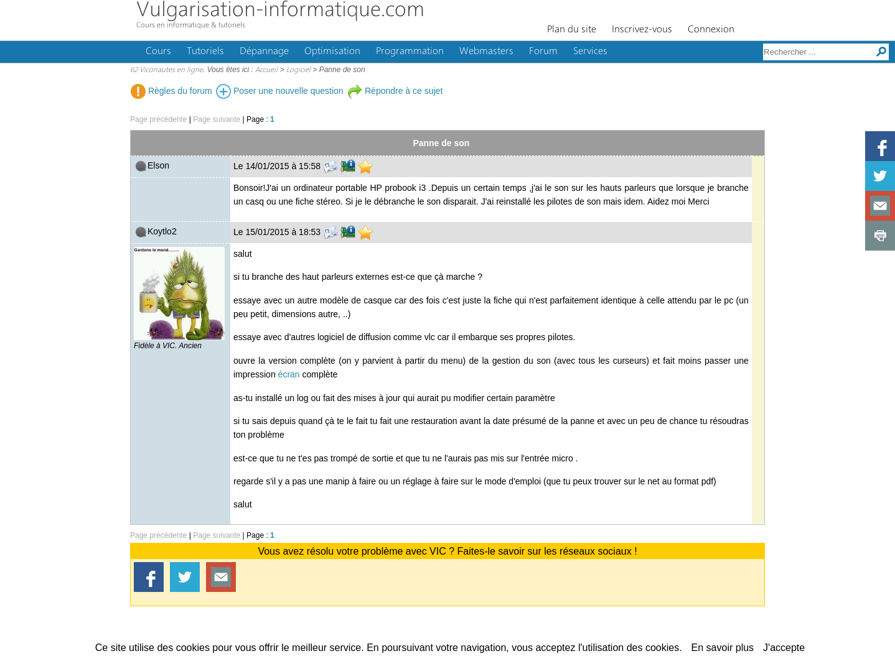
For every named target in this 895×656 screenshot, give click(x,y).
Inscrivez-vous (642, 30)
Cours (158, 52)
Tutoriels (205, 52)
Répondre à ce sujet (395, 91)
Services (590, 52)
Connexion (711, 30)
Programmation (410, 52)
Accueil (266, 70)
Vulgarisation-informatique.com (280, 11)
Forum (543, 52)
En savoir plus (722, 647)
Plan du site (571, 30)
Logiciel (298, 70)
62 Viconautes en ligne (166, 70)
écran (289, 374)
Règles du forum (171, 91)
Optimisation (332, 52)
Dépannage (264, 52)
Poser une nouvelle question (280, 91)
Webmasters (486, 52)
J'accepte (784, 647)
